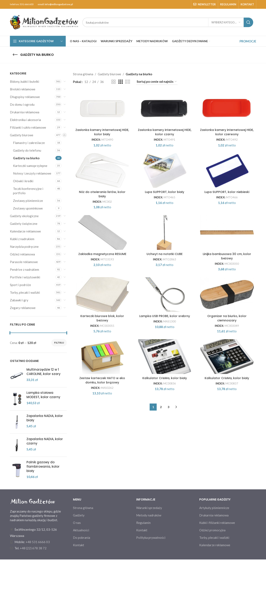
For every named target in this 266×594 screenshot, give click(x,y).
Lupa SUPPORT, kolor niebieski (227, 232)
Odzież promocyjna (212, 564)
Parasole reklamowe (24, 262)
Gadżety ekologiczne (24, 216)
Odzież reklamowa (22, 254)
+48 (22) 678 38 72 (33, 582)
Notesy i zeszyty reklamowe (32, 173)
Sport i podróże (20, 285)
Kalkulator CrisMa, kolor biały (164, 483)
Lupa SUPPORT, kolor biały (164, 232)
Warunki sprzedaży (149, 542)
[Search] (167, 22)
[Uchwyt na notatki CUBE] (164, 285)
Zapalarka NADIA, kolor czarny (44, 441)
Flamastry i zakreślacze (29, 143)
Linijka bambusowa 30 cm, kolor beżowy (227, 318)
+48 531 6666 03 (38, 576)
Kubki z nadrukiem (22, 239)
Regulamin (143, 557)
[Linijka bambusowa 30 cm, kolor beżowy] (227, 285)
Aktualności (81, 564)
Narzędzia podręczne (24, 246)
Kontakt (78, 579)
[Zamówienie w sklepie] (157, 82)
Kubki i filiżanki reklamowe (217, 557)
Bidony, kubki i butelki (24, 81)
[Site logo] (44, 22)
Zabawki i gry (19, 300)
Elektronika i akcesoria (25, 120)
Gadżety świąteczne (23, 223)
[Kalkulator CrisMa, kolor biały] (164, 452)
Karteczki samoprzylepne (30, 166)
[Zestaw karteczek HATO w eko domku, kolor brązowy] (101, 452)
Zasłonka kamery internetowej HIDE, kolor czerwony (227, 151)
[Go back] (15, 55)
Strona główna (83, 74)
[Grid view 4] (127, 82)
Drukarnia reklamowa (24, 112)
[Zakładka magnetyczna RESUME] (101, 285)
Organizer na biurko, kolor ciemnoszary (227, 401)
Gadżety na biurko (26, 158)
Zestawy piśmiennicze (28, 200)
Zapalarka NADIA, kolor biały (44, 418)
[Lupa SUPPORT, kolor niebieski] (227, 201)
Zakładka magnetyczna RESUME (101, 316)
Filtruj (59, 342)
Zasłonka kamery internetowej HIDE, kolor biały (101, 151)
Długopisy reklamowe (25, 97)
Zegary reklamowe (23, 308)
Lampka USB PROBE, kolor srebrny (164, 399)
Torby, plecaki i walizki (25, 292)
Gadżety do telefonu (27, 150)
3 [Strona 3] (168, 512)
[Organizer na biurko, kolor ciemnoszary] (227, 368)
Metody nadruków (148, 550)
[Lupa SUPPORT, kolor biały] (164, 201)
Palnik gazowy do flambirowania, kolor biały (43, 466)
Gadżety (79, 550)
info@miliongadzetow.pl (59, 4)
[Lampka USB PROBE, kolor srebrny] (164, 368)
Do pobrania (81, 572)
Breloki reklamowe (22, 89)
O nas (77, 557)
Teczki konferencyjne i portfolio (28, 191)
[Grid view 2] (113, 82)
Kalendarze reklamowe (25, 231)
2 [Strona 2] (161, 512)
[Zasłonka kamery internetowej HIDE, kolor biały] (101, 118)
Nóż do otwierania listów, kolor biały (101, 234)
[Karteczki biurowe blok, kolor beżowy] (101, 368)
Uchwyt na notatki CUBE (164, 316)
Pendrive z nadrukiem (24, 269)
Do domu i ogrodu (22, 104)
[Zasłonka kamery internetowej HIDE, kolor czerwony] (227, 118)
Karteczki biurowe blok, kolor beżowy (101, 401)
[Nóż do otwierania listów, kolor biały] (101, 201)
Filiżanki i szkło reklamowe (28, 127)
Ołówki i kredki (23, 181)
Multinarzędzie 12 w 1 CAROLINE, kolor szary (43, 371)
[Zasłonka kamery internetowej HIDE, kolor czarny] (164, 118)
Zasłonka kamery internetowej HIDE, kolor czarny (164, 151)
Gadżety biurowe (21, 135)
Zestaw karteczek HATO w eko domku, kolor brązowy (101, 485)
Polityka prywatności (150, 572)
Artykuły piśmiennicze (214, 542)
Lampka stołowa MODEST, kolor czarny (43, 394)
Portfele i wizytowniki (25, 277)
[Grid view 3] (120, 82)
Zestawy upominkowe (28, 208)
